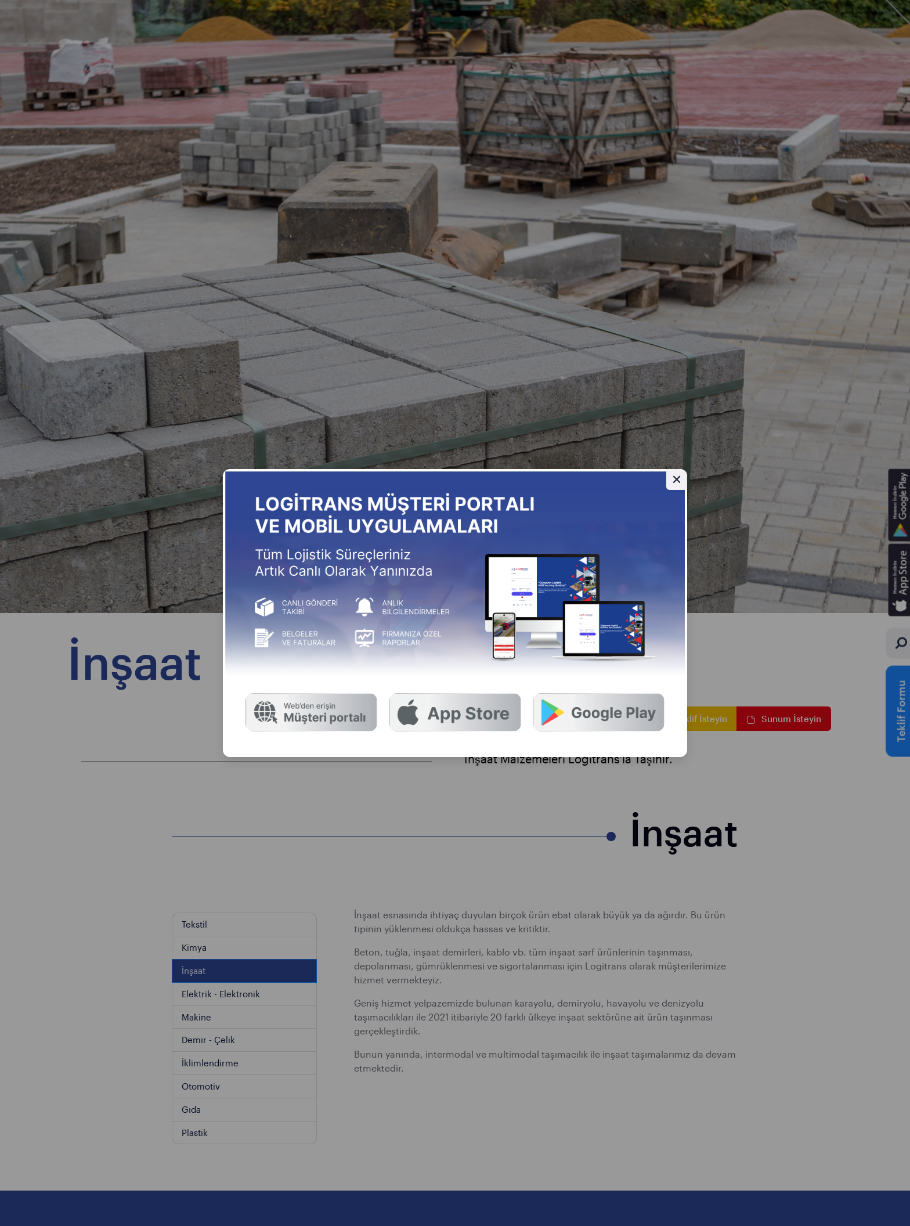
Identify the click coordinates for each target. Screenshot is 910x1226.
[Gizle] (676, 479)
